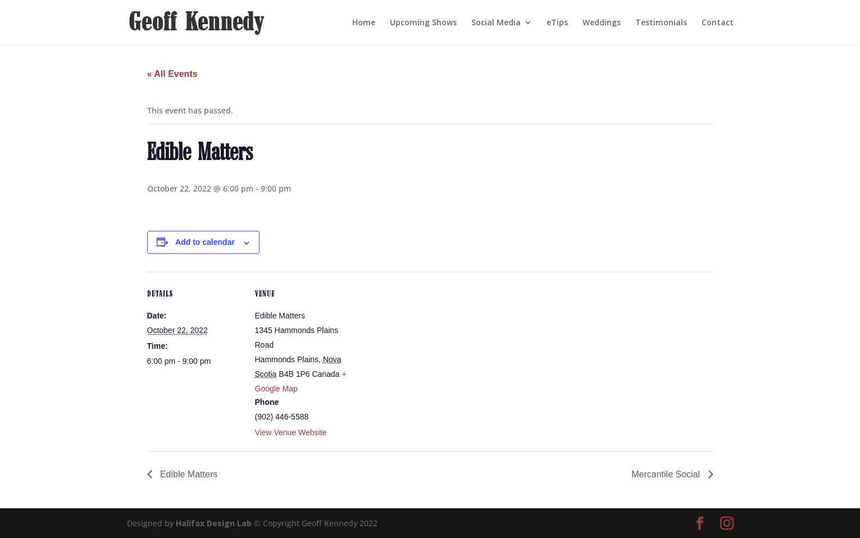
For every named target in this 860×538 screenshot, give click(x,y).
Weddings (602, 23)
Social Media (496, 23)
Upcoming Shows (423, 23)
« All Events (172, 74)
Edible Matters (188, 474)
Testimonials (661, 23)
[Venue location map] (422, 349)
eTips (557, 23)
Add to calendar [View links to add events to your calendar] (205, 242)
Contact (718, 23)
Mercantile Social (666, 474)
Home (363, 23)
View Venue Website (291, 432)
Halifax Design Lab (214, 523)
